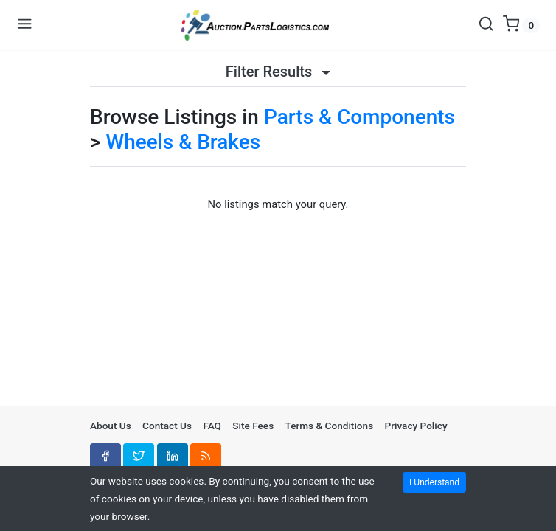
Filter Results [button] (278, 71)
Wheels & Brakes (183, 142)
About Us (110, 425)
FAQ (212, 425)
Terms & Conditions (329, 425)
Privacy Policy (416, 425)
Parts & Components (359, 117)
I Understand (434, 482)
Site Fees (253, 425)
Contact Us (167, 425)
